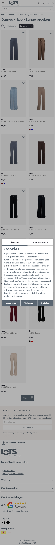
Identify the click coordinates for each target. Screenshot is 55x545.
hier (22, 287)
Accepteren (11, 303)
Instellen (45, 303)
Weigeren (28, 303)
